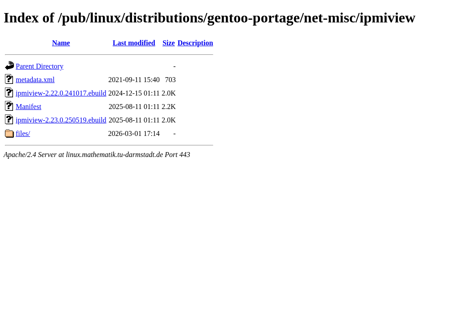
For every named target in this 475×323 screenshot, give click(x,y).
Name (61, 43)
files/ (23, 133)
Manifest (28, 106)
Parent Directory (39, 66)
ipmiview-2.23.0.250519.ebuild (61, 120)
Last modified (134, 43)
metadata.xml (35, 79)
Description (195, 43)
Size (169, 43)
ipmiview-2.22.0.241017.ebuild (61, 93)
